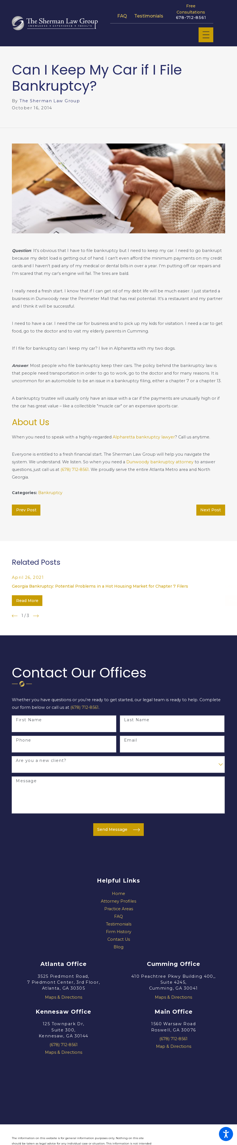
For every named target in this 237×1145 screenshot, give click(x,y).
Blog (118, 947)
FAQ (122, 16)
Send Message (118, 829)
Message (26, 781)
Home (118, 893)
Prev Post (26, 509)
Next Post (210, 509)
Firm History (118, 931)
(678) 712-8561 (74, 469)
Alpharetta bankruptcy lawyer (144, 437)
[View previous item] (15, 616)
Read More (27, 600)
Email (130, 740)
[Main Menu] (206, 34)
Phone (23, 740)
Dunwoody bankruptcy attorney (159, 461)
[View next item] (36, 616)
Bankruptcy (50, 492)
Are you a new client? (41, 760)
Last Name (137, 720)
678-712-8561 (191, 17)
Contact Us (118, 939)
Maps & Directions (63, 997)
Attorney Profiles (118, 901)
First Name (29, 720)
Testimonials (148, 16)
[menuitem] (118, 894)
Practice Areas (118, 908)
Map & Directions (173, 1046)
